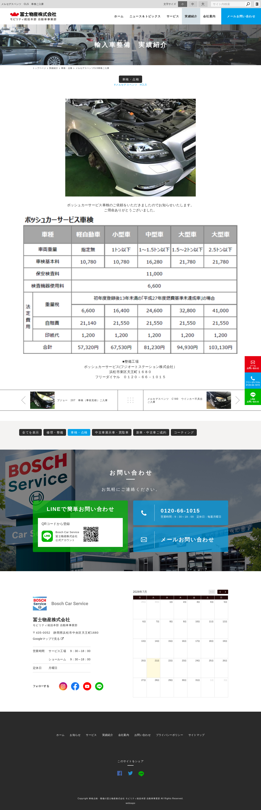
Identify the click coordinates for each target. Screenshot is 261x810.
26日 (225, 661)
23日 (184, 661)
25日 (211, 661)
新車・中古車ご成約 (151, 432)
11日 (211, 621)
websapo (130, 803)
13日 (143, 641)
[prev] (220, 592)
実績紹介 (191, 16)
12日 (225, 621)
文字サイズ (170, 4)
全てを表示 (30, 432)
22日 (170, 661)
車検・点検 (130, 79)
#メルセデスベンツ (125, 84)
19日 (225, 641)
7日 (157, 621)
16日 (184, 641)
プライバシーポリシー (169, 734)
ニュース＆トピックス (145, 16)
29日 (143, 602)
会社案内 (209, 16)
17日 (198, 641)
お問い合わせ (142, 734)
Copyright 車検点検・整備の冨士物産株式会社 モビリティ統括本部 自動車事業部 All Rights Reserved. (131, 798)
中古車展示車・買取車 (112, 432)
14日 (157, 641)
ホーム (119, 16)
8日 (171, 621)
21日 (157, 661)
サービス (173, 16)
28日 (157, 680)
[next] (225, 592)
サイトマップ (196, 734)
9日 (184, 621)
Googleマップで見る (48, 638)
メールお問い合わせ (241, 16)
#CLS (143, 84)
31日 (198, 680)
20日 (143, 661)
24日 (198, 661)
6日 (144, 621)
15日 (170, 641)
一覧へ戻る (130, 400)
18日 (211, 641)
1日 (171, 602)
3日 (198, 602)
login (257, 4)
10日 (198, 621)
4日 (211, 602)
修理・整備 (54, 432)
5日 (225, 602)
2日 (184, 602)
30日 (157, 602)
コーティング (184, 432)
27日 (143, 680)
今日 (212, 592)
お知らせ (75, 734)
